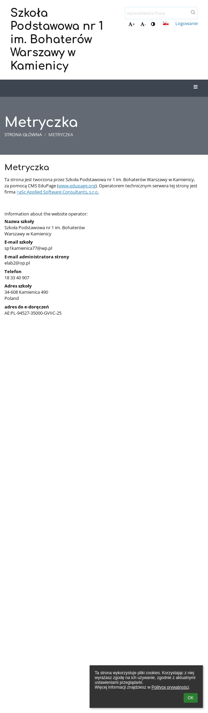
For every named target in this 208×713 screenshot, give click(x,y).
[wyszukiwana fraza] (161, 13)
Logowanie (186, 23)
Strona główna (23, 134)
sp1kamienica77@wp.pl (28, 248)
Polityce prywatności (170, 687)
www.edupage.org (76, 186)
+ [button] (131, 24)
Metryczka (60, 134)
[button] (166, 23)
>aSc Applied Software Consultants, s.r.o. (57, 192)
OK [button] (191, 698)
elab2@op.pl (17, 263)
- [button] (143, 24)
